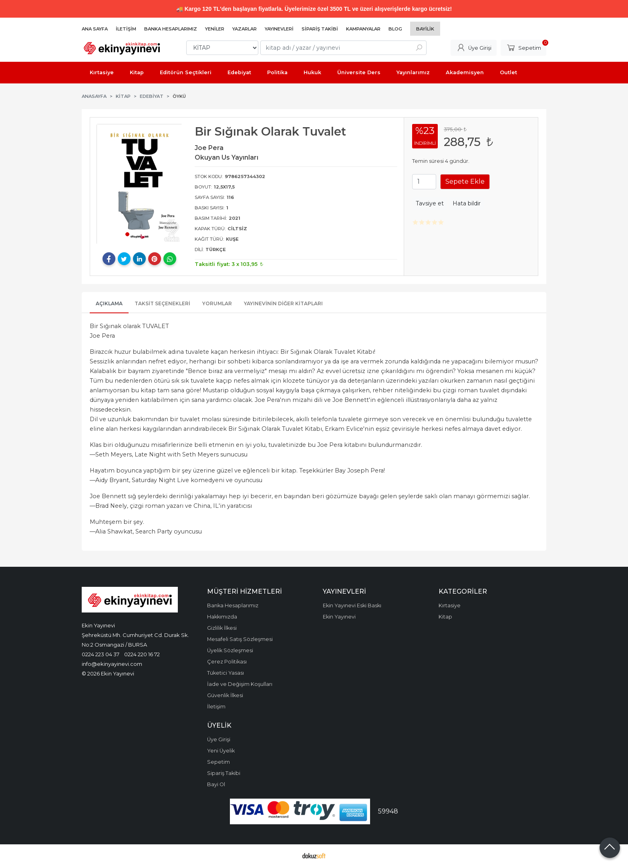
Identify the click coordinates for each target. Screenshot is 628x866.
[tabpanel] (139, 184)
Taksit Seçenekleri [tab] (162, 303)
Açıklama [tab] (109, 303)
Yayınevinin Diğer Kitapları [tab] (283, 303)
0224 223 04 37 (100, 654)
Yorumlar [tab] (217, 303)
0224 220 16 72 (142, 654)
